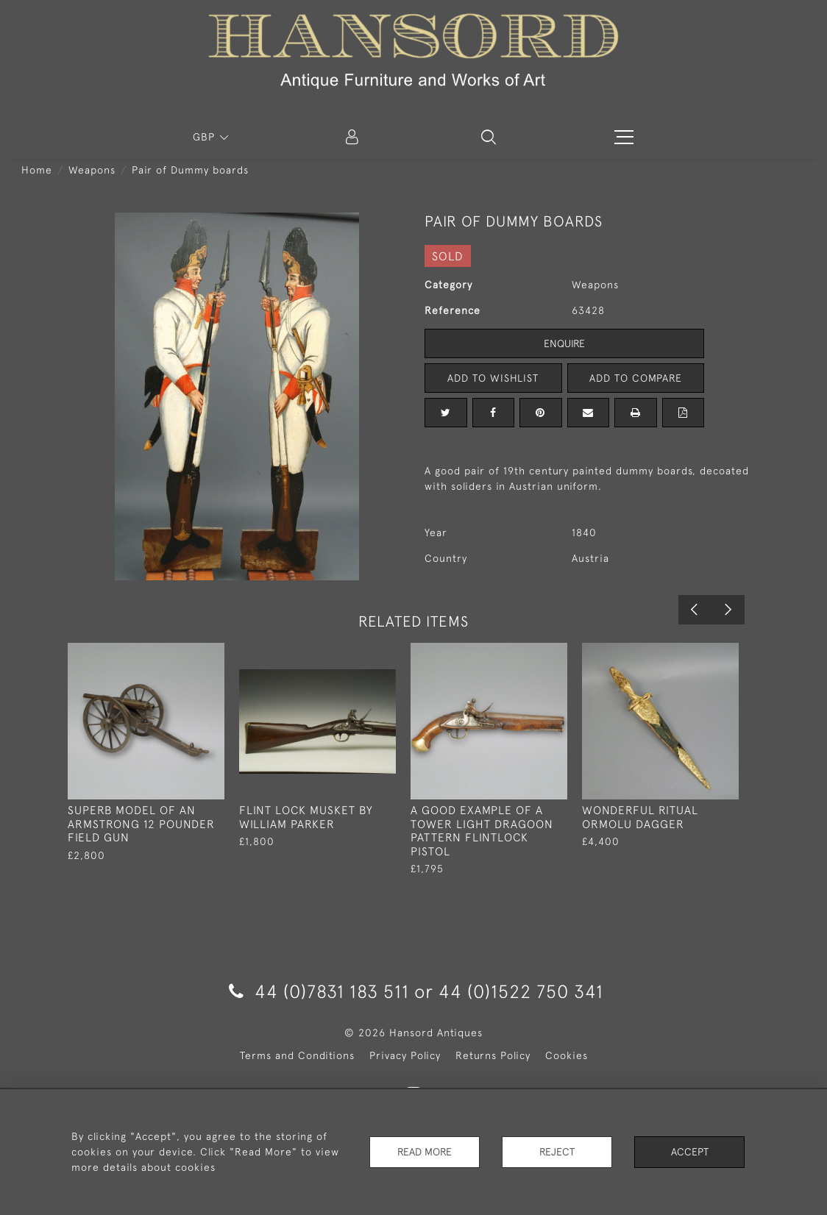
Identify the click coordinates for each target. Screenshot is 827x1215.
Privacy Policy (405, 1055)
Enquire (564, 343)
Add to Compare (635, 378)
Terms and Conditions (297, 1055)
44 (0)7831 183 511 (319, 991)
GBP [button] (206, 137)
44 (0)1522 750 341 (521, 991)
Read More (424, 1152)
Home (36, 170)
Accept (690, 1152)
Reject (557, 1152)
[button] (488, 137)
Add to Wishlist (493, 378)
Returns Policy (492, 1055)
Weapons (92, 170)
